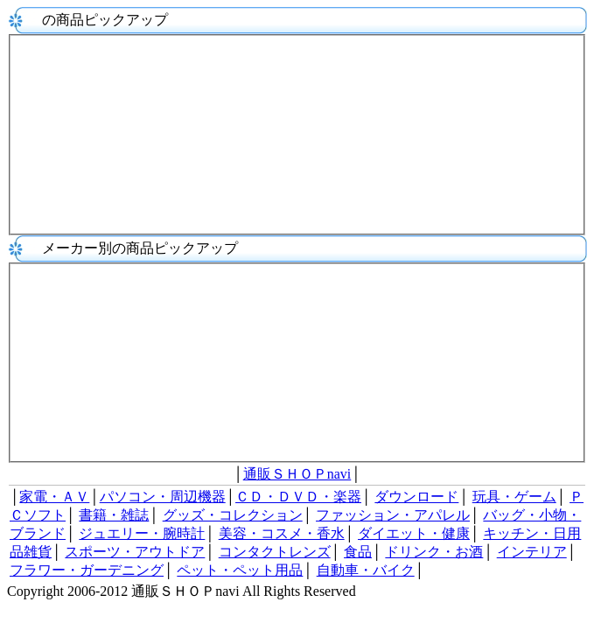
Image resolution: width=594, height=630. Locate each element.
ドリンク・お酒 (434, 551)
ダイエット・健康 (414, 533)
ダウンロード (416, 496)
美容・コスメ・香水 (282, 533)
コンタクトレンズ (275, 551)
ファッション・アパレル (393, 515)
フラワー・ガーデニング (87, 570)
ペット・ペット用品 (240, 570)
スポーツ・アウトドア (135, 551)
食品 (358, 551)
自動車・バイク (366, 570)
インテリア (532, 551)
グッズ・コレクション (233, 515)
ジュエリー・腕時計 (142, 533)
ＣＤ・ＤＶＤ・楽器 (298, 496)
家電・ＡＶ (54, 496)
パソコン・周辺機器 (163, 496)
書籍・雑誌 (114, 515)
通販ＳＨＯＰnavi (297, 473)
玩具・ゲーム (514, 496)
